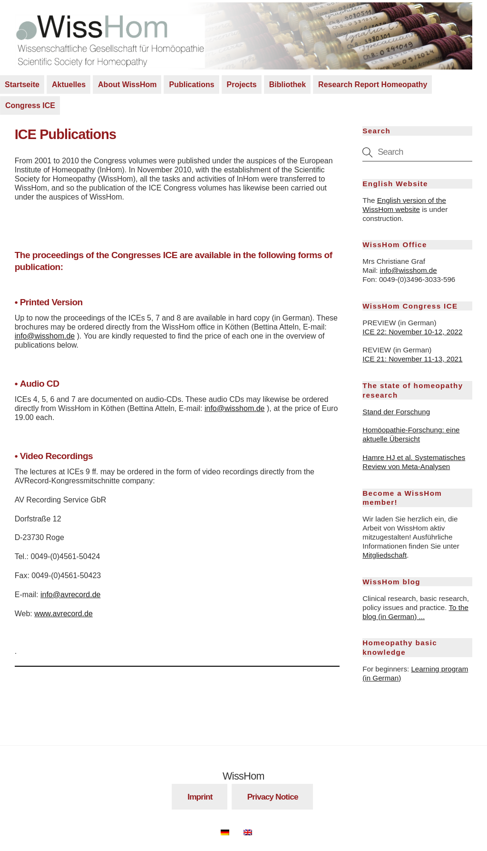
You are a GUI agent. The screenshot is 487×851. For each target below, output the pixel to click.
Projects (242, 84)
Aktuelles (69, 84)
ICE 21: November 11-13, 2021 (412, 359)
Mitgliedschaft (384, 555)
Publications (191, 84)
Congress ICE (30, 105)
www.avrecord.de (63, 614)
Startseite (22, 84)
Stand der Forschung (396, 412)
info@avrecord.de (70, 595)
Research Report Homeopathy (372, 84)
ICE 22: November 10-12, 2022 (412, 332)
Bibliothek (287, 84)
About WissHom (127, 84)
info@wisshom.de (45, 336)
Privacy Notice (272, 796)
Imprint (199, 796)
